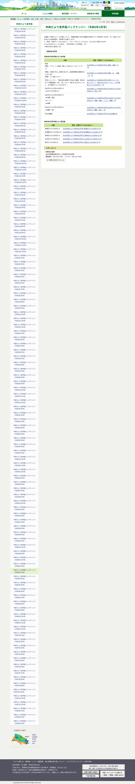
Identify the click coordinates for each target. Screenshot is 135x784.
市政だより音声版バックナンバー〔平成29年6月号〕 (25, 61)
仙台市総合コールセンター (98, 766)
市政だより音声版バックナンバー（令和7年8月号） (25, 678)
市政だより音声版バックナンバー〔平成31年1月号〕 (25, 174)
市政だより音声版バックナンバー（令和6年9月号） (25, 609)
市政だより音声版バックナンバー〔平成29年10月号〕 (25, 86)
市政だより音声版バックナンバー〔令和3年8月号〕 (25, 363)
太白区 (34, 741)
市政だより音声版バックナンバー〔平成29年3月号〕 (25, 42)
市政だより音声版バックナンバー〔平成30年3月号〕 (25, 118)
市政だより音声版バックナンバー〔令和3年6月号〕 (25, 376)
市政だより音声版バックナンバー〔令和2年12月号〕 (25, 325)
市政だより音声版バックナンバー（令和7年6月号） (25, 665)
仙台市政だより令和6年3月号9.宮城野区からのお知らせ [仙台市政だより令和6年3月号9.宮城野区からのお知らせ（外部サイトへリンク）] (87, 132)
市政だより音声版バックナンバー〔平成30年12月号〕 (25, 181)
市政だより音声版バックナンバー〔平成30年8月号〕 (25, 149)
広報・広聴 (34, 19)
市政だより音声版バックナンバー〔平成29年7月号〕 (25, 68)
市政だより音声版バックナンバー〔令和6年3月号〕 (25, 571)
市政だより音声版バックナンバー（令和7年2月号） (25, 640)
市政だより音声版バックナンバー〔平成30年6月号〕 (25, 137)
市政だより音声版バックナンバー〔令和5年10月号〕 (25, 502)
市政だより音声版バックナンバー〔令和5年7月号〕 (25, 451)
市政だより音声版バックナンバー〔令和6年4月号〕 (25, 577)
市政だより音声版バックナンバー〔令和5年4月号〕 (25, 445)
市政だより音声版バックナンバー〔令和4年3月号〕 (25, 407)
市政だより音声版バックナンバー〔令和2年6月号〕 (25, 294)
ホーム (19, 19)
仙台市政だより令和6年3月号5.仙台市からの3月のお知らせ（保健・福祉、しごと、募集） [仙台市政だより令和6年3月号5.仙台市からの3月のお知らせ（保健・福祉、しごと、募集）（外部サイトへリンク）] (104, 99)
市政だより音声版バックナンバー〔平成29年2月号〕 (25, 36)
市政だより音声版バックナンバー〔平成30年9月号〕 (25, 156)
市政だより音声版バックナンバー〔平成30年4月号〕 (25, 124)
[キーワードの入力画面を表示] (70, 8)
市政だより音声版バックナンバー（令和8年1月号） (25, 709)
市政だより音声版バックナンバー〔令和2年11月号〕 (25, 319)
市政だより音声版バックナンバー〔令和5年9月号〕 (25, 533)
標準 (101, 2)
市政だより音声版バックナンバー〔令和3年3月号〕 (25, 344)
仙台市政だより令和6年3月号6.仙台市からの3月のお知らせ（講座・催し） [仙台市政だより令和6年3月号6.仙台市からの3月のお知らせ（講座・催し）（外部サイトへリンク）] (104, 108)
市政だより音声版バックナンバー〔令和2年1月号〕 (25, 256)
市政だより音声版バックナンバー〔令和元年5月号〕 (25, 206)
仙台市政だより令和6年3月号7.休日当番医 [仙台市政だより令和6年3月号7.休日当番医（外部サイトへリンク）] (101, 114)
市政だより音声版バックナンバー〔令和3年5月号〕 (25, 357)
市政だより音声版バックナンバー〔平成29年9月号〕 (25, 80)
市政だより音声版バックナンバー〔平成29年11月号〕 (25, 93)
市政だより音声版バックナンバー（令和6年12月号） (25, 627)
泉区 (33, 743)
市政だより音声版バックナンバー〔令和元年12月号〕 (25, 250)
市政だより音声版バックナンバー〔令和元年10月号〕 (25, 237)
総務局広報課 (50, 152)
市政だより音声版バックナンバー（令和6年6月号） (25, 590)
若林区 (34, 739)
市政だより (48, 19)
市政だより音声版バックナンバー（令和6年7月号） (25, 596)
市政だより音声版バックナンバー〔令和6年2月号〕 (25, 564)
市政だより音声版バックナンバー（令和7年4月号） (25, 653)
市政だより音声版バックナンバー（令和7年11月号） (25, 697)
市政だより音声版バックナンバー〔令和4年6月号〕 (25, 483)
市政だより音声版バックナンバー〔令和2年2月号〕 (25, 262)
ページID (82, 8)
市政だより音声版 (60, 19)
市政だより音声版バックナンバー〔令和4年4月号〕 (25, 426)
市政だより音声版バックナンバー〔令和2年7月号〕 (25, 288)
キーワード (74, 8)
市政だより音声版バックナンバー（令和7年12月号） (25, 703)
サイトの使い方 (18, 761)
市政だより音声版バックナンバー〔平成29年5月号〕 (25, 55)
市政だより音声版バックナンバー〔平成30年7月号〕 (25, 143)
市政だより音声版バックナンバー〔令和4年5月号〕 (25, 432)
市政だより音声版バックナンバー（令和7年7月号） (25, 671)
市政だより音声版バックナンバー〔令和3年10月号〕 (25, 401)
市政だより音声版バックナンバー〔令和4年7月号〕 (25, 489)
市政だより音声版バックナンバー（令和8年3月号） (25, 722)
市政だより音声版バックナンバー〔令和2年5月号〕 (25, 281)
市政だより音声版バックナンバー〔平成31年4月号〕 (25, 200)
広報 (41, 19)
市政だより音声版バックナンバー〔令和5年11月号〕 (25, 546)
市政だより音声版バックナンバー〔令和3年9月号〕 (25, 382)
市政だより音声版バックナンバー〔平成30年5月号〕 (25, 130)
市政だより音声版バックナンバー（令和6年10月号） (25, 615)
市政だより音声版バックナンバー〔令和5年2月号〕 (25, 514)
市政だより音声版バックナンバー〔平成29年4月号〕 (25, 49)
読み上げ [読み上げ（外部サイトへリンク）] (84, 2)
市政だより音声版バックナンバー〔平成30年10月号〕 (25, 162)
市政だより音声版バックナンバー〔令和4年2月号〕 (25, 414)
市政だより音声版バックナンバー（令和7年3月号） (25, 646)
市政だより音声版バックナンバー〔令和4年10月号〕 (25, 470)
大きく (98, 5)
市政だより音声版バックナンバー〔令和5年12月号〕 (25, 558)
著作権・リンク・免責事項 (34, 761)
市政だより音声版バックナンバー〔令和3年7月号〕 (25, 370)
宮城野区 (34, 737)
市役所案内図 (90, 776)
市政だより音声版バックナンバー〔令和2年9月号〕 (25, 307)
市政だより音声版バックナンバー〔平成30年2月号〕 (25, 112)
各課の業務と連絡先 (91, 772)
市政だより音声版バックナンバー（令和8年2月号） (25, 715)
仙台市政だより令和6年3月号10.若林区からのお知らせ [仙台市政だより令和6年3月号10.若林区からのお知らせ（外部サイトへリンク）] (87, 135)
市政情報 (26, 19)
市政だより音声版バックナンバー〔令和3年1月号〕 (25, 332)
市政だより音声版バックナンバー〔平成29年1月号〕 (25, 30)
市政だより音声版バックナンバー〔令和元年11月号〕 (25, 244)
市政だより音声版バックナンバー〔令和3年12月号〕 (25, 388)
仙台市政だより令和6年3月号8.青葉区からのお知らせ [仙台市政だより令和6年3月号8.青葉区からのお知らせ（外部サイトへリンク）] (87, 128)
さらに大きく (105, 5)
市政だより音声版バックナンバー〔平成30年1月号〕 (25, 105)
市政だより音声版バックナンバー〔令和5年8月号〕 (25, 552)
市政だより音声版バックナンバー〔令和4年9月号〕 (25, 476)
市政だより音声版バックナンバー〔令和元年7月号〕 (25, 218)
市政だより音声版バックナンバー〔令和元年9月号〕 (25, 231)
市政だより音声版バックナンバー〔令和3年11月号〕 (25, 395)
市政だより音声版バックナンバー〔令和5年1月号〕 (25, 520)
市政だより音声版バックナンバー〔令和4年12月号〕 (25, 458)
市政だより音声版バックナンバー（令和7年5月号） (25, 659)
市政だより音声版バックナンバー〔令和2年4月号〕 (25, 275)
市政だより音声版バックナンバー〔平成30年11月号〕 (25, 168)
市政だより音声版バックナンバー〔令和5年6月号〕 (25, 527)
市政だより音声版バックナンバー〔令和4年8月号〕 (25, 495)
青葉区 (34, 735)
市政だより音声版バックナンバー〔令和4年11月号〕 (25, 464)
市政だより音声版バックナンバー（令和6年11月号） (25, 621)
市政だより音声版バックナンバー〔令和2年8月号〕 (25, 300)
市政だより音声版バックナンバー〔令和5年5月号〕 (25, 508)
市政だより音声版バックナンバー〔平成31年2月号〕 (25, 187)
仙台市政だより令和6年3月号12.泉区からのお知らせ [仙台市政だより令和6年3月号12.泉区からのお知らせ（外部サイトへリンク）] (86, 142)
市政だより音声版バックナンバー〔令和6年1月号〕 (25, 539)
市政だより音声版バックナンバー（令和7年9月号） (25, 684)
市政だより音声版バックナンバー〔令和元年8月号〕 (25, 225)
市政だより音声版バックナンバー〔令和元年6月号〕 (25, 212)
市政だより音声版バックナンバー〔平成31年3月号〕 (25, 193)
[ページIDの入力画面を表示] (79, 8)
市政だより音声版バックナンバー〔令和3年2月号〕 (25, 338)
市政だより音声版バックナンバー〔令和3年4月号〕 (25, 351)
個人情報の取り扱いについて (55, 761)
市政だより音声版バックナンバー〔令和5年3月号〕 (25, 439)
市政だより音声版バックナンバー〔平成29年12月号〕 (25, 99)
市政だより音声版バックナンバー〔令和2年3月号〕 (25, 269)
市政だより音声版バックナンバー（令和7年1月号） (25, 634)
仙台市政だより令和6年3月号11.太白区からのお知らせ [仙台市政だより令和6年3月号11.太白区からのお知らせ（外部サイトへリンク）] (87, 139)
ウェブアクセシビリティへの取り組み (79, 761)
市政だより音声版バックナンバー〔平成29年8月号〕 (25, 74)
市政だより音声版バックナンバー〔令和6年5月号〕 (25, 583)
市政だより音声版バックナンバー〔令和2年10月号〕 (25, 313)
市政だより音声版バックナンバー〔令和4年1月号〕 (25, 420)
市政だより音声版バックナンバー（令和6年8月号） (25, 602)
